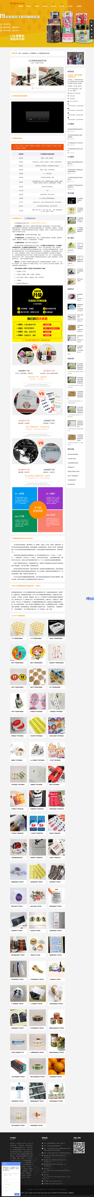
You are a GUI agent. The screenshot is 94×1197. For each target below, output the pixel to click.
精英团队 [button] (80, 6)
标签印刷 (64, 1189)
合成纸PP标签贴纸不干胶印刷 (18, 1052)
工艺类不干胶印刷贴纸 (54, 760)
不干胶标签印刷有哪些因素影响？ (80, 229)
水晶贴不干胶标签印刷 (54, 857)
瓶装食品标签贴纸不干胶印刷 (56, 1052)
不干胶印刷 (59, 1189)
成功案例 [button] (54, 6)
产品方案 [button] (62, 6)
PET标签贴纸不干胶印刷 (17, 1003)
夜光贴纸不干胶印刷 (35, 930)
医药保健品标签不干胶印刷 (18, 955)
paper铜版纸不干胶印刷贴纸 (37, 760)
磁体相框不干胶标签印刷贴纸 (56, 662)
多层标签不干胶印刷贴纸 (36, 711)
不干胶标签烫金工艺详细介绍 (75, 143)
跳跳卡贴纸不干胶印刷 (16, 906)
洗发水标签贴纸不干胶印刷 (18, 1125)
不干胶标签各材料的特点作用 (80, 209)
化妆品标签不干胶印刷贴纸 (18, 784)
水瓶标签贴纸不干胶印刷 (17, 1101)
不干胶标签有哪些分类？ (80, 200)
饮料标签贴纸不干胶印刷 (36, 1125)
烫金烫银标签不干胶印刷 (36, 882)
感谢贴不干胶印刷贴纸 (16, 760)
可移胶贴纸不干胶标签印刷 (37, 809)
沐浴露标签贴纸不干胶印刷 (37, 1052)
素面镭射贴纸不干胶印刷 (17, 882)
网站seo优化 (36, 1189)
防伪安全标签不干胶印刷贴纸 (56, 736)
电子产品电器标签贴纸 (54, 687)
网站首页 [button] (21, 6)
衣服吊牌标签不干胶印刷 (55, 930)
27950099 (72, 98)
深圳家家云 (71, 1193)
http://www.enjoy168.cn (56, 1183)
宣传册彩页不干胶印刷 (16, 930)
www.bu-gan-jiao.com (56, 1181)
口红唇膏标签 (32, 53)
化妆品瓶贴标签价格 (73, 463)
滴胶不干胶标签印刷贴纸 (36, 687)
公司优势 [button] (70, 6)
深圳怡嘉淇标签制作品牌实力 (75, 129)
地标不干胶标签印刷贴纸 (17, 687)
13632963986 (80, 106)
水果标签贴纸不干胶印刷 (55, 1076)
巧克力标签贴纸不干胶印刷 (18, 1076)
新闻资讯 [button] (45, 6)
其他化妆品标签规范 (73, 454)
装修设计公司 (43, 1189)
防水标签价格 (71, 484)
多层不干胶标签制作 (73, 476)
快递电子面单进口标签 (73, 471)
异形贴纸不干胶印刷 (35, 955)
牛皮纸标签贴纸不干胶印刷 (37, 979)
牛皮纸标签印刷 (72, 480)
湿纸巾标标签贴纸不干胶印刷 (37, 1076)
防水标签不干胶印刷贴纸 (36, 736)
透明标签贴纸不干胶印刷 (55, 906)
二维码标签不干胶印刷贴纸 (56, 711)
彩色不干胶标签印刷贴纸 (17, 662)
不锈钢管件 (53, 1189)
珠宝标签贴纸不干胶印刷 (17, 979)
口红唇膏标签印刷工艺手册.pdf (38, 223)
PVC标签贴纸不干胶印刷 (36, 1003)
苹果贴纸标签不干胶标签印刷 (56, 809)
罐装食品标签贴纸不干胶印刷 (56, 1028)
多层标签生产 (71, 467)
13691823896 (72, 106)
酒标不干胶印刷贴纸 (54, 784)
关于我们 (13, 1138)
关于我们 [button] (29, 6)
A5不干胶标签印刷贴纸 (36, 638)
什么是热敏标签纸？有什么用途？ (80, 219)
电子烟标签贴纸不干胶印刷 (37, 1028)
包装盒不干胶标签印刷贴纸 (56, 638)
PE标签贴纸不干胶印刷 (55, 979)
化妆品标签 (25, 53)
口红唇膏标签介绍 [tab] (16, 218)
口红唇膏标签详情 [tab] (30, 218)
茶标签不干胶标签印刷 (54, 833)
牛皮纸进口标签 (72, 458)
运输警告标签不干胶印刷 (55, 955)
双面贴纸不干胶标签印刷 (36, 857)
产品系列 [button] (37, 6)
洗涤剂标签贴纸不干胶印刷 (56, 1101)
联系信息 (45, 1138)
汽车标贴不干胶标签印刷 (17, 833)
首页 (19, 53)
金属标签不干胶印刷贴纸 (36, 784)
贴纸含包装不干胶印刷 (35, 906)
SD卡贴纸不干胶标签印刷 (36, 833)
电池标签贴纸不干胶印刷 (17, 1028)
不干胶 (48, 1189)
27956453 (72, 96)
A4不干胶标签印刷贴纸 (17, 638)
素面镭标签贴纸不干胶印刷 (37, 1101)
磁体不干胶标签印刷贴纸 (36, 662)
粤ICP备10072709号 (58, 1193)
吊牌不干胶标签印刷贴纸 (17, 711)
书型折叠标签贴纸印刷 (16, 857)
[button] (68, 58)
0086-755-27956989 (74, 93)
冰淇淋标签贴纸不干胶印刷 (56, 1003)
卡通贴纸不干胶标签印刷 (17, 809)
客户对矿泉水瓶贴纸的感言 (80, 271)
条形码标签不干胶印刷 (54, 882)
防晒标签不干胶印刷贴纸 (17, 736)
